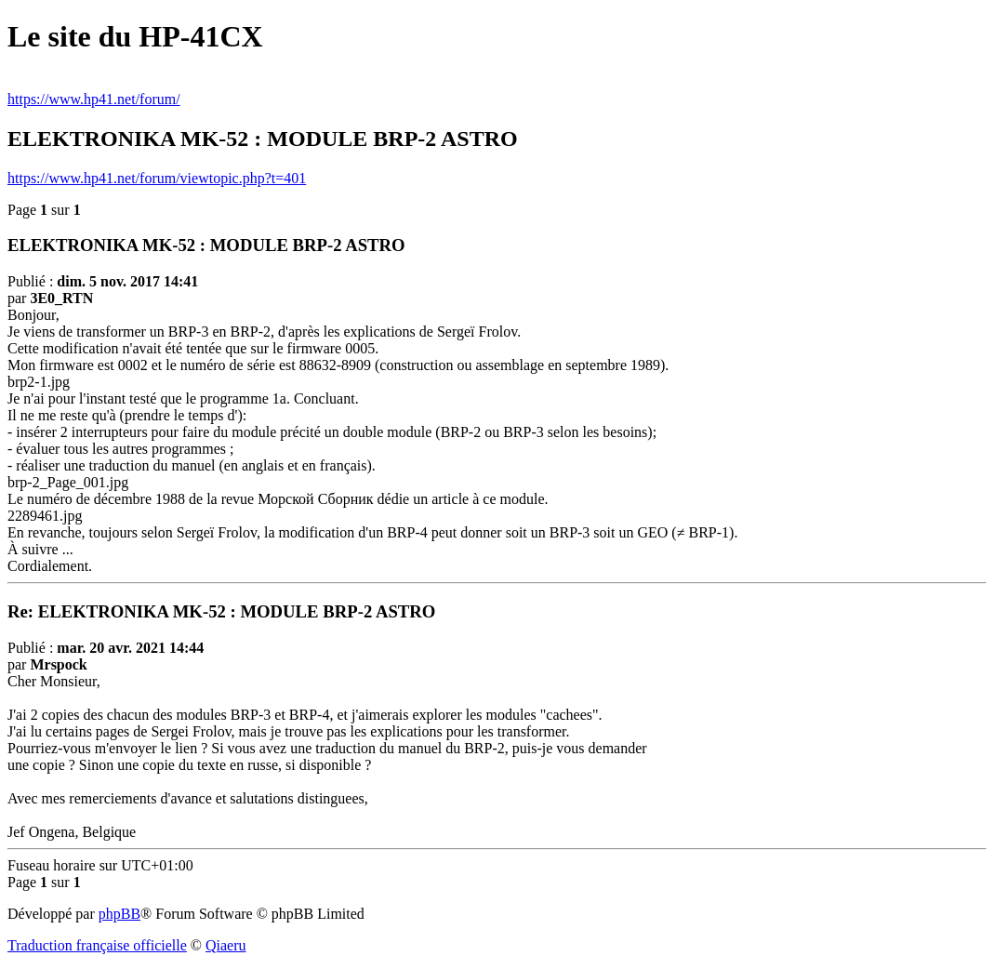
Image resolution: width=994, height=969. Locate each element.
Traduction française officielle (97, 945)
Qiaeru (225, 945)
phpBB (119, 914)
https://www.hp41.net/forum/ (93, 99)
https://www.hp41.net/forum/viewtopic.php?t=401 (156, 178)
